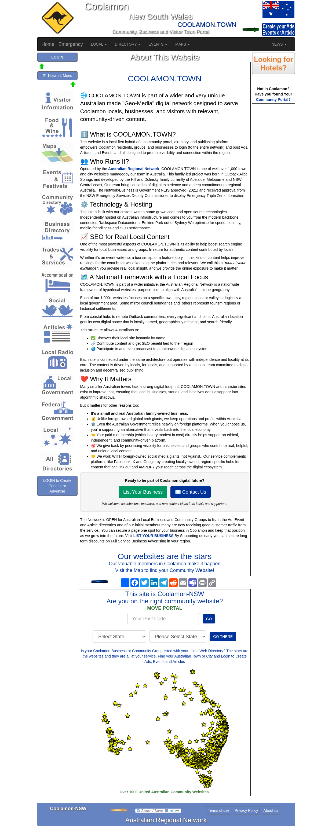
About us (270, 810)
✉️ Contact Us (190, 492)
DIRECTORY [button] (128, 44)
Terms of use (218, 810)
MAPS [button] (182, 44)
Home (48, 44)
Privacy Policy (246, 810)
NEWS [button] (279, 44)
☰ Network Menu (57, 76)
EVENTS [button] (157, 44)
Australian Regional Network (133, 169)
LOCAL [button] (99, 44)
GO (209, 619)
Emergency (71, 44)
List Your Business (143, 492)
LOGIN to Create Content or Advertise (57, 485)
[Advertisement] (273, 189)
